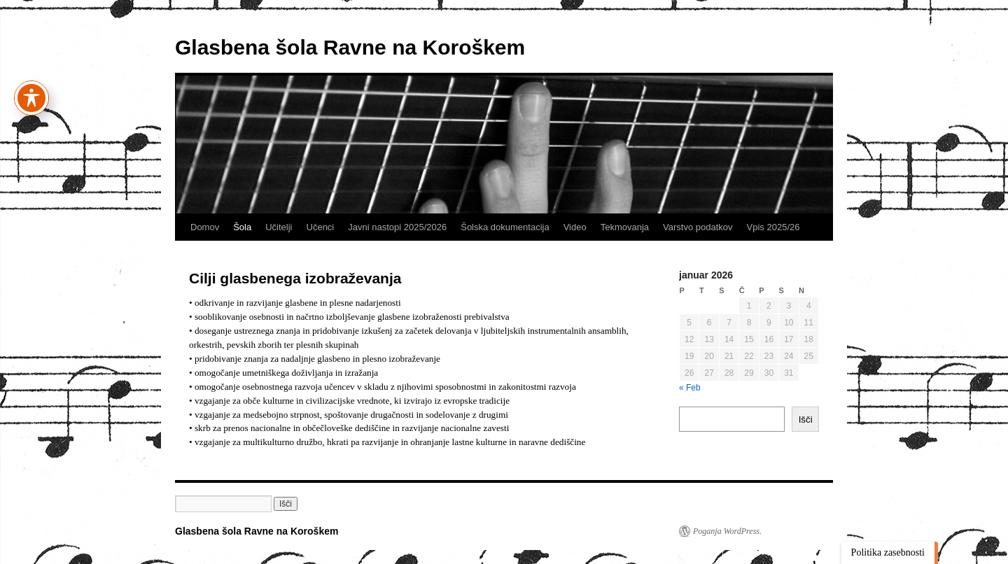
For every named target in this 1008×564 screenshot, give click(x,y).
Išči (806, 419)
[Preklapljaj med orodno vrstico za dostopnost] (31, 89)
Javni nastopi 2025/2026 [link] (397, 227)
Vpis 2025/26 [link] (773, 227)
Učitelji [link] (278, 227)
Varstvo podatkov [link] (697, 227)
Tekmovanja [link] (625, 227)
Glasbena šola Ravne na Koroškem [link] (350, 47)
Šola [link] (242, 227)
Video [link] (575, 227)
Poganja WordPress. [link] (727, 531)
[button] (286, 504)
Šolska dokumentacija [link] (505, 227)
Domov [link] (204, 227)
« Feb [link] (690, 388)
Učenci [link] (321, 227)
